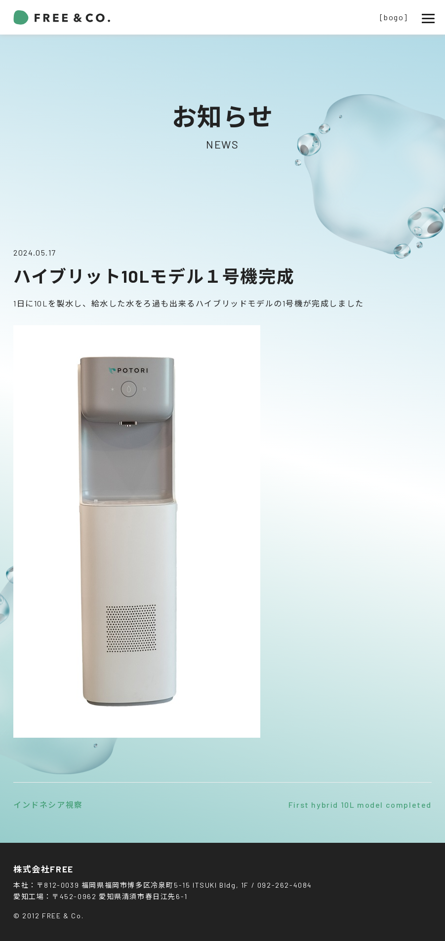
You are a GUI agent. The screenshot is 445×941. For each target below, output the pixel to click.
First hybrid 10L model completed (360, 804)
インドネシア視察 (48, 804)
